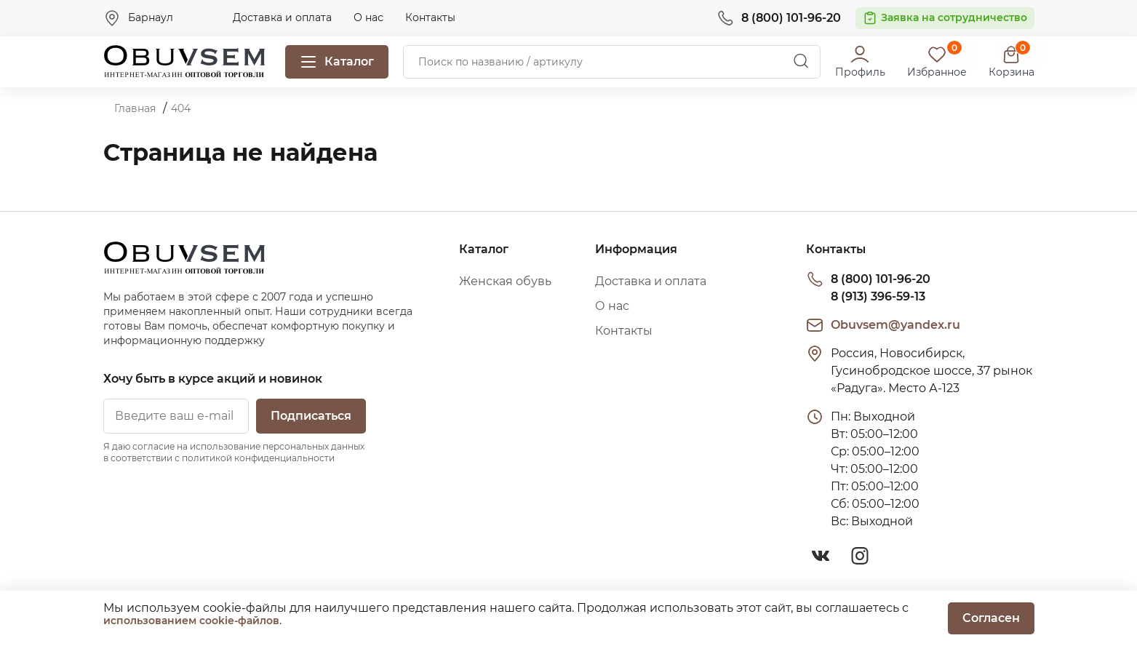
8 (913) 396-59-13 (878, 296)
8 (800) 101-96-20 (880, 279)
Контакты (430, 17)
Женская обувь (505, 281)
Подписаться (311, 416)
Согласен (991, 618)
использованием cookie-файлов (191, 620)
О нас (368, 17)
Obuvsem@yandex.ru (895, 325)
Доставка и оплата (282, 17)
